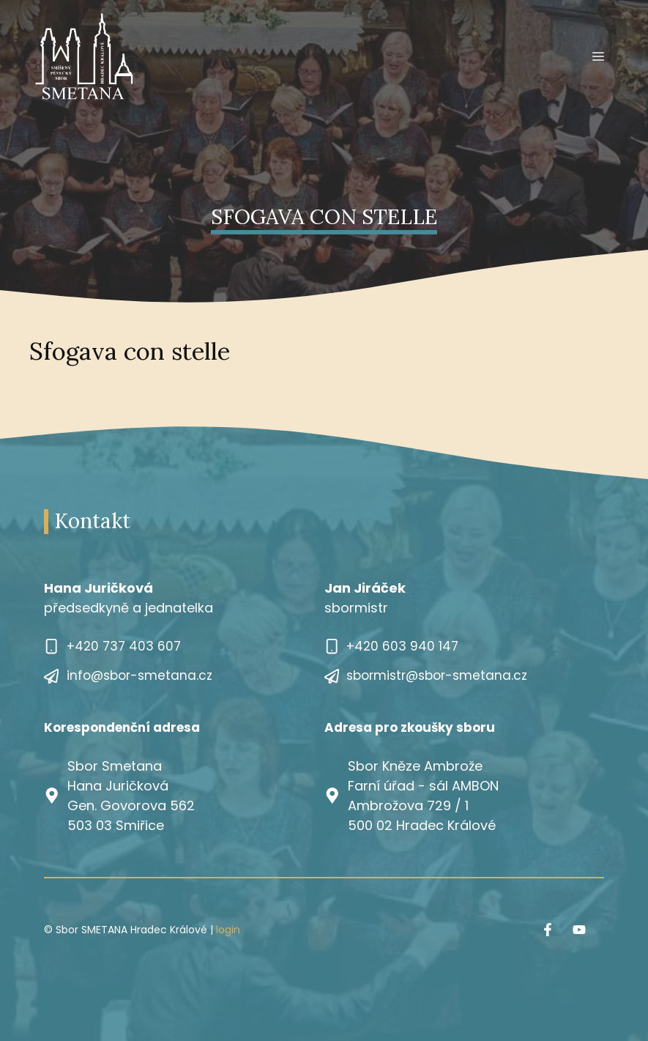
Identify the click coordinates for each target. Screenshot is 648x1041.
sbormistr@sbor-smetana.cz (436, 675)
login (228, 929)
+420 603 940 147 (402, 646)
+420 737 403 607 (124, 646)
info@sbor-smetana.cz (139, 675)
